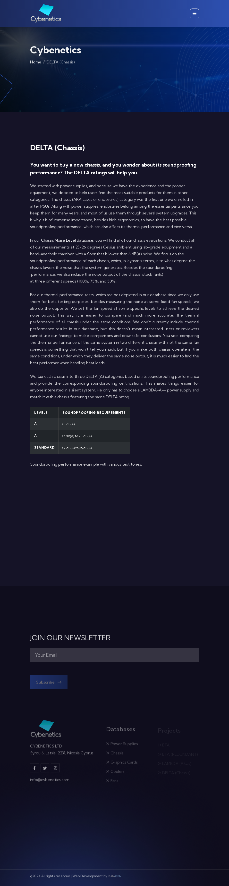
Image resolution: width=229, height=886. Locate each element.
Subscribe (48, 683)
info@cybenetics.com (49, 781)
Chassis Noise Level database (67, 240)
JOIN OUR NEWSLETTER (70, 637)
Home (35, 63)
